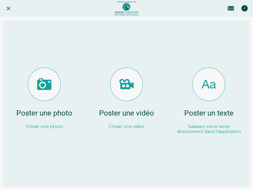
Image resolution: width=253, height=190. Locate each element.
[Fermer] (8, 8)
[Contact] (231, 8)
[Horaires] (244, 8)
